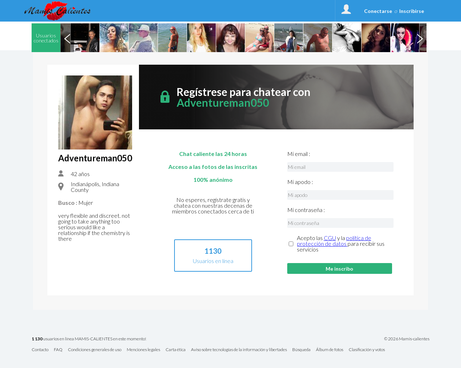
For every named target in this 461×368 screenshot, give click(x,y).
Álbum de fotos (329, 350)
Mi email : (298, 154)
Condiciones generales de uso (94, 350)
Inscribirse (411, 11)
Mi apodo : (300, 182)
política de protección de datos (334, 240)
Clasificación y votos (367, 350)
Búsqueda (301, 350)
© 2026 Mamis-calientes (406, 339)
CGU (330, 237)
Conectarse (378, 11)
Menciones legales (143, 350)
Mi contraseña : (306, 210)
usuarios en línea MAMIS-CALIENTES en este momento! (89, 339)
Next (420, 37)
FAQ (58, 350)
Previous (67, 37)
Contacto (40, 350)
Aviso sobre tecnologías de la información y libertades (239, 350)
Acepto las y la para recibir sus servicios (341, 243)
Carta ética (176, 350)
